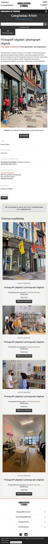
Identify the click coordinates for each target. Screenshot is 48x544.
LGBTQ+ (4, 197)
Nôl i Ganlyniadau (8, 32)
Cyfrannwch (5, 2)
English (45, 2)
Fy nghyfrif (43, 5)
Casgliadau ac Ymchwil (10, 11)
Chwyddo (24, 136)
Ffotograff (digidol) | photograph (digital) (24, 287)
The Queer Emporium (10, 47)
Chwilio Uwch (24, 27)
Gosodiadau (5, 542)
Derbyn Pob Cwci (16, 542)
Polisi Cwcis (5, 540)
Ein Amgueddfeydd (7, 5)
